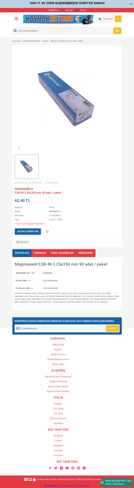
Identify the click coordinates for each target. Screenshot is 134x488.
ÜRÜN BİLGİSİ (22, 253)
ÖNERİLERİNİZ (85, 253)
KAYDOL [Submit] (112, 328)
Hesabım (58, 403)
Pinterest (58, 455)
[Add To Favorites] (47, 231)
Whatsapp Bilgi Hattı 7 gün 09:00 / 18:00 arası (116, 482)
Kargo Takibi (58, 364)
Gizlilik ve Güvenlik (58, 381)
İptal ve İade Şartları (58, 386)
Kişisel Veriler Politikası (58, 391)
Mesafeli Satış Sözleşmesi (58, 376)
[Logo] (58, 19)
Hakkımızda (58, 344)
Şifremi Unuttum (58, 418)
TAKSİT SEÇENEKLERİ (62, 253)
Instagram (58, 445)
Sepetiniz (58, 423)
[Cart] (109, 19)
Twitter (58, 440)
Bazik (51, 207)
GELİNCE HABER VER (28, 231)
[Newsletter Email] (67, 328)
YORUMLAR (40, 253)
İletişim (58, 349)
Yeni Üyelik (58, 408)
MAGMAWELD (24, 189)
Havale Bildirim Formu (58, 359)
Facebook (58, 435)
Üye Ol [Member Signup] (81, 10)
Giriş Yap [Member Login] (67, 10)
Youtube (58, 450)
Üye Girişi (58, 413)
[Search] (67, 31)
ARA (117, 30)
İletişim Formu (58, 354)
